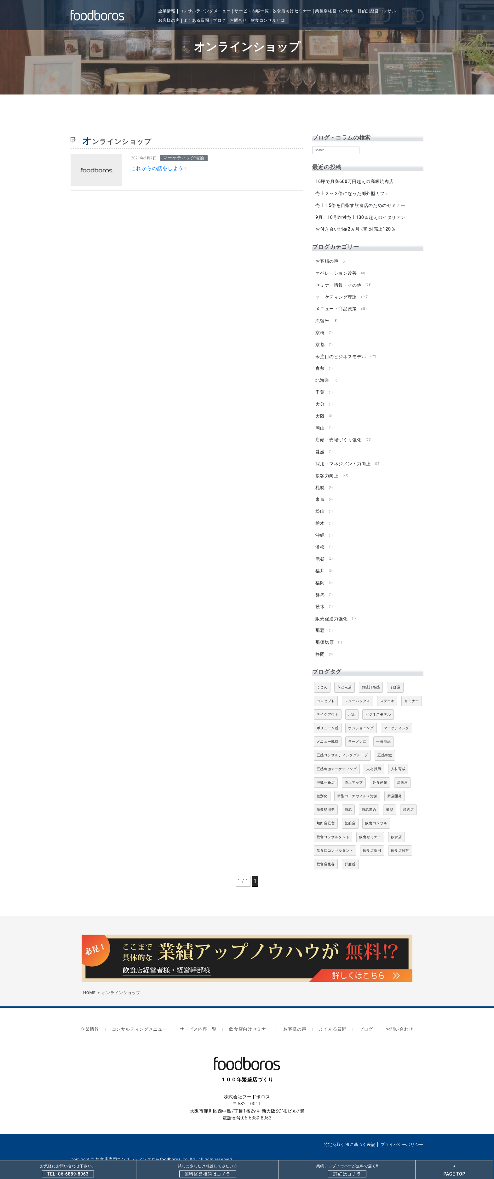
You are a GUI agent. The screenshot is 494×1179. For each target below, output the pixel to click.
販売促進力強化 (331, 611)
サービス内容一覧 (251, 11)
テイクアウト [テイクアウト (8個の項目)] (328, 707)
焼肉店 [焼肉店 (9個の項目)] (408, 802)
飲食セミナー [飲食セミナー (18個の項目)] (370, 829)
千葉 (320, 389)
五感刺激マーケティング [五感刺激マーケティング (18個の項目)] (337, 761)
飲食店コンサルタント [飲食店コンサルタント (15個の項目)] (335, 843)
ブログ (219, 20)
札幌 (320, 482)
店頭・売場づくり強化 (338, 435)
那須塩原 (324, 635)
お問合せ (238, 20)
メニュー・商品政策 (336, 306)
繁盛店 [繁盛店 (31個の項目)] (350, 816)
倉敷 (320, 365)
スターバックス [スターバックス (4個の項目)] (357, 693)
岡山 (320, 423)
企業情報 (166, 11)
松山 (320, 506)
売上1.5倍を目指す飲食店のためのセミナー (360, 204)
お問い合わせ (392, 1020)
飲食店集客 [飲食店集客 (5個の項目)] (326, 857)
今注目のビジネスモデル (340, 353)
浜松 (320, 541)
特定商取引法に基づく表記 (350, 1135)
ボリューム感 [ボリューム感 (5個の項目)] (328, 720)
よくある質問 (196, 20)
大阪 (320, 412)
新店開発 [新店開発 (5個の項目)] (394, 789)
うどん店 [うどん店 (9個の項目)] (344, 680)
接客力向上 (326, 470)
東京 (320, 494)
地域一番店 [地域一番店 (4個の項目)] (326, 775)
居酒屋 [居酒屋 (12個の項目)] (402, 775)
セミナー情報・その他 (338, 283)
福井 (320, 564)
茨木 (320, 599)
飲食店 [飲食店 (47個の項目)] (396, 829)
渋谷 (320, 552)
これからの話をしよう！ (160, 168)
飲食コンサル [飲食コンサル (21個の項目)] (376, 816)
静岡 (320, 646)
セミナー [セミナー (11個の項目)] (411, 693)
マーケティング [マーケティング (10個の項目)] (396, 720)
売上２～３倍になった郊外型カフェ (352, 193)
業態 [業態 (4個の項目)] (389, 802)
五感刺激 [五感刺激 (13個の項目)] (384, 748)
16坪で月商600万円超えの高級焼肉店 (354, 181)
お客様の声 (169, 20)
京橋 (320, 330)
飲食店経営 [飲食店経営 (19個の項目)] (400, 843)
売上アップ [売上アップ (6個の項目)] (354, 775)
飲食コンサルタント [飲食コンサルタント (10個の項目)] (333, 829)
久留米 (322, 318)
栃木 (320, 517)
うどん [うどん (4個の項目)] (322, 680)
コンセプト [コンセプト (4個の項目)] (326, 693)
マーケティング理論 (336, 295)
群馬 (320, 588)
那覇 (320, 623)
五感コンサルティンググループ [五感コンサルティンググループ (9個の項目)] (342, 748)
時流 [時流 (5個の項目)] (348, 802)
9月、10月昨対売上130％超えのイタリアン (360, 216)
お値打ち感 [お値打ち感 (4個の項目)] (371, 680)
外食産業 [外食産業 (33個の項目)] (380, 775)
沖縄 (320, 529)
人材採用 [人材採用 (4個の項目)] (373, 761)
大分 (320, 400)
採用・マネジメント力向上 (343, 459)
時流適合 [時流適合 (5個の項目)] (369, 802)
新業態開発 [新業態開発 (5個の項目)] (326, 802)
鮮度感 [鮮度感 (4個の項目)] (350, 857)
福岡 (320, 576)
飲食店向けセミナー (292, 11)
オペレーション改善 (336, 271)
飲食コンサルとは (268, 20)
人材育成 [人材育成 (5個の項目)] (398, 761)
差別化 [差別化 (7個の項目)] (322, 789)
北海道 (322, 377)
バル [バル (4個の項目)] (351, 707)
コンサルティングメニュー (205, 11)
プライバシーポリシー (402, 1135)
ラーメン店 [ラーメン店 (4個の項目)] (357, 734)
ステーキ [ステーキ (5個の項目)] (387, 693)
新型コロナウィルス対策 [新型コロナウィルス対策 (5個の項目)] (357, 789)
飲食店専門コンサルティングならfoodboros (138, 1149)
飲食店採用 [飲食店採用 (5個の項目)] (372, 843)
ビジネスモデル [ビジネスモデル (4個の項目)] (378, 707)
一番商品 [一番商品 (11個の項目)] (383, 734)
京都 (320, 342)
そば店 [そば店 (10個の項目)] (395, 680)
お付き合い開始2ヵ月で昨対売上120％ (355, 228)
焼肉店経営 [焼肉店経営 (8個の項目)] (326, 816)
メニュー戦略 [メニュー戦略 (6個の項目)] (328, 734)
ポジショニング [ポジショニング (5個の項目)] (361, 720)
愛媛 (320, 447)
